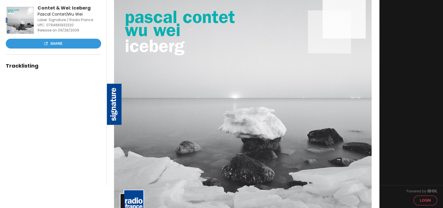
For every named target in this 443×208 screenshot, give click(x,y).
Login (425, 200)
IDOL (432, 191)
